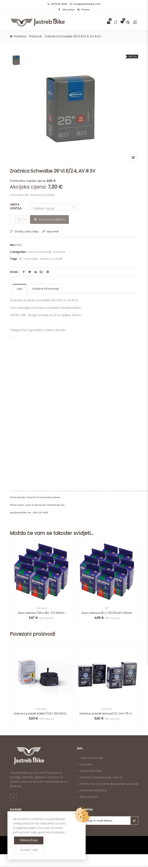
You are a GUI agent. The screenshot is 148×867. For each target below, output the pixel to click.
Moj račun (69, 9)
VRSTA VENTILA (16, 206)
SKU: (13, 245)
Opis (20, 289)
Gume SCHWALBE (39, 252)
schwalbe (31, 259)
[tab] (19, 289)
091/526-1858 (57, 4)
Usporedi (52, 231)
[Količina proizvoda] (19, 219)
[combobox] (53, 206)
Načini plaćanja (91, 771)
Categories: (18, 252)
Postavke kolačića (93, 791)
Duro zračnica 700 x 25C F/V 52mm (41, 613)
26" (21, 259)
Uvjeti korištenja (91, 758)
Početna (20, 36)
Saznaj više (29, 850)
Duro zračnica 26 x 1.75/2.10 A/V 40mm (107, 613)
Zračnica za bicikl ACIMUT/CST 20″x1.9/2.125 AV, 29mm (41, 714)
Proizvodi (36, 36)
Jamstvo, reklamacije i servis (101, 778)
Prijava (83, 9)
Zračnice (59, 252)
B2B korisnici (89, 797)
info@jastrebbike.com (85, 4)
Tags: (13, 259)
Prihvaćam (28, 840)
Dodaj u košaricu (51, 219)
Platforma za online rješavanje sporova (109, 784)
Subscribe (134, 821)
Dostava (86, 765)
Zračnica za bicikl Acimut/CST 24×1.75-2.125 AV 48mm (106, 714)
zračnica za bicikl (51, 259)
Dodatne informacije (45, 289)
